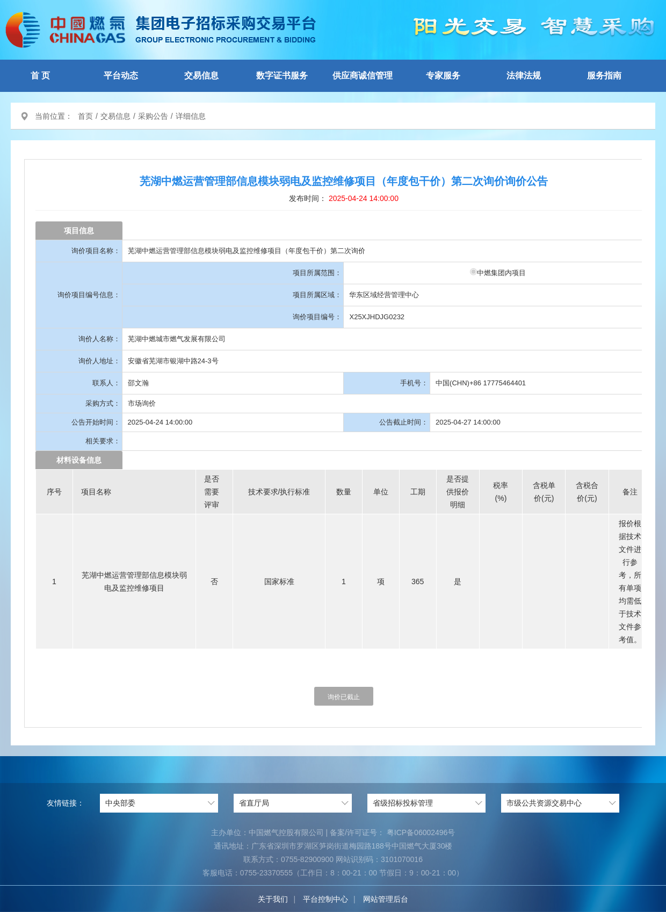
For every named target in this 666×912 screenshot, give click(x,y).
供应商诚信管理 (362, 75)
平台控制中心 (325, 899)
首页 (85, 116)
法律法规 (523, 75)
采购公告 (153, 116)
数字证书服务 (282, 75)
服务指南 (604, 75)
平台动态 (121, 75)
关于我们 (273, 899)
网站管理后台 (385, 899)
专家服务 (443, 75)
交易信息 (201, 75)
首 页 (40, 75)
